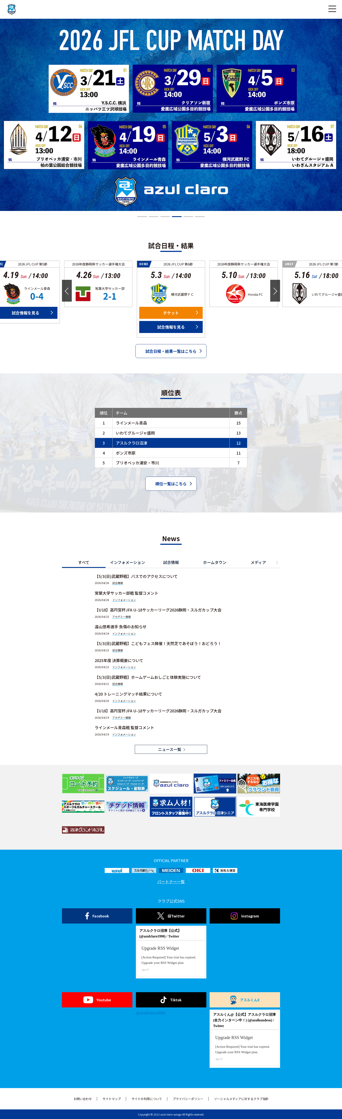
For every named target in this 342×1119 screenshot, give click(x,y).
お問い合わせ (83, 1099)
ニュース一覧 (169, 749)
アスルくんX (245, 999)
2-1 (110, 296)
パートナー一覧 (171, 881)
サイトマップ (112, 1099)
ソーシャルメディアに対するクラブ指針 (241, 1099)
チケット (171, 313)
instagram (245, 915)
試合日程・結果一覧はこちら (171, 351)
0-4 (37, 296)
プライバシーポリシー (188, 1099)
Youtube (97, 999)
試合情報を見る (171, 327)
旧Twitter (171, 915)
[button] (142, 216)
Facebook (97, 915)
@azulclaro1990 (150, 1012)
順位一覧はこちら (171, 483)
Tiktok (171, 999)
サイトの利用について (147, 1099)
